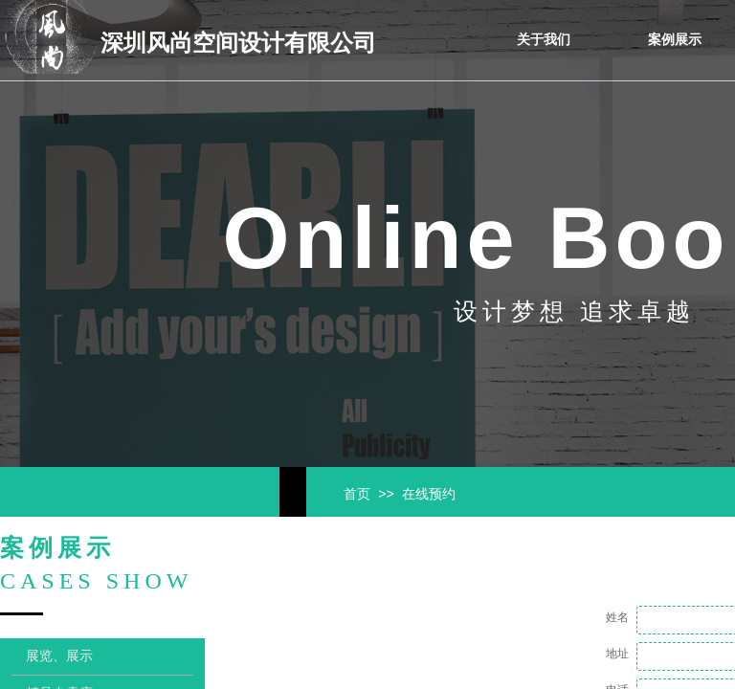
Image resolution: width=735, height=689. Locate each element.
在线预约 (429, 494)
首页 (357, 494)
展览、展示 (59, 656)
